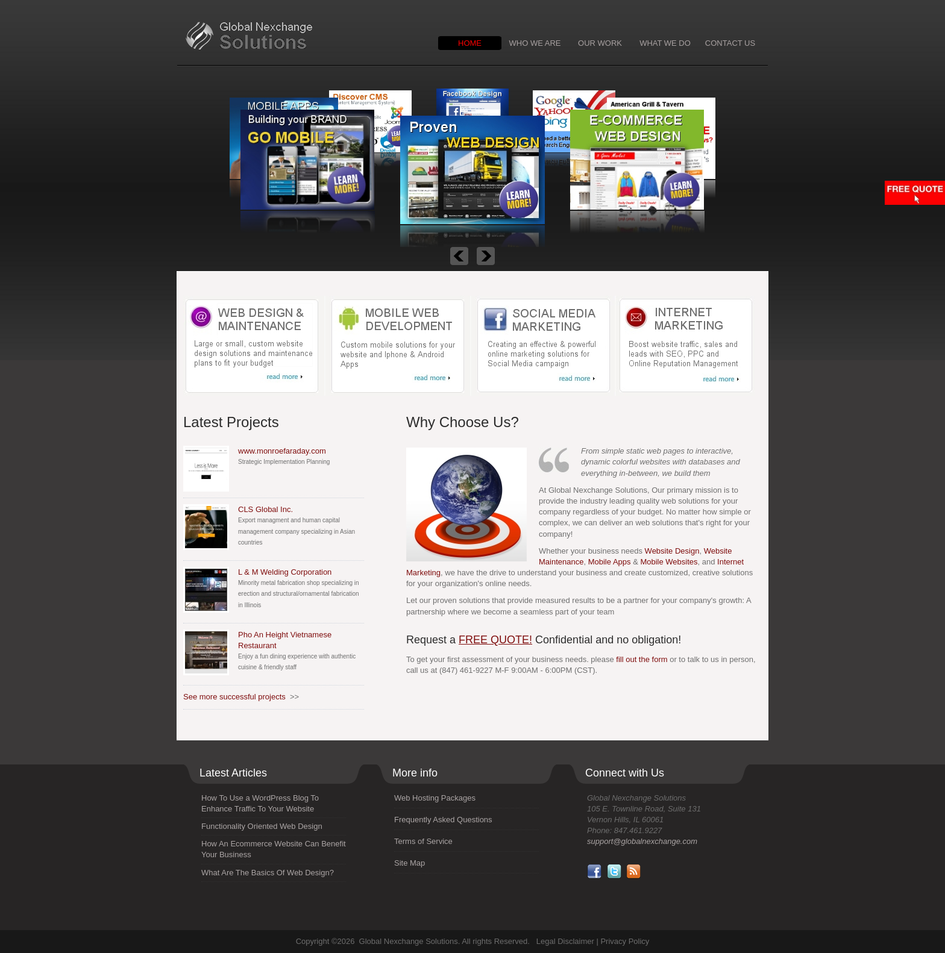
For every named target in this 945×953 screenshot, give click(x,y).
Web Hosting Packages (435, 797)
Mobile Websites (668, 561)
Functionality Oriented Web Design (261, 826)
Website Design (672, 550)
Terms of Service (423, 841)
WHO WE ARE (535, 43)
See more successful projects (234, 696)
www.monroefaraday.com (282, 450)
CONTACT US (730, 43)
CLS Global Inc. (265, 509)
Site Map (409, 862)
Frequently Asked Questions (443, 819)
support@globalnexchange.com (642, 841)
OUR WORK (600, 43)
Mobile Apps (609, 561)
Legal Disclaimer (565, 941)
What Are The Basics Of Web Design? (267, 872)
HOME (470, 43)
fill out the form (641, 659)
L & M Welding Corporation (284, 571)
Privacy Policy (624, 941)
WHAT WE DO (665, 43)
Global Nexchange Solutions (284, 36)
